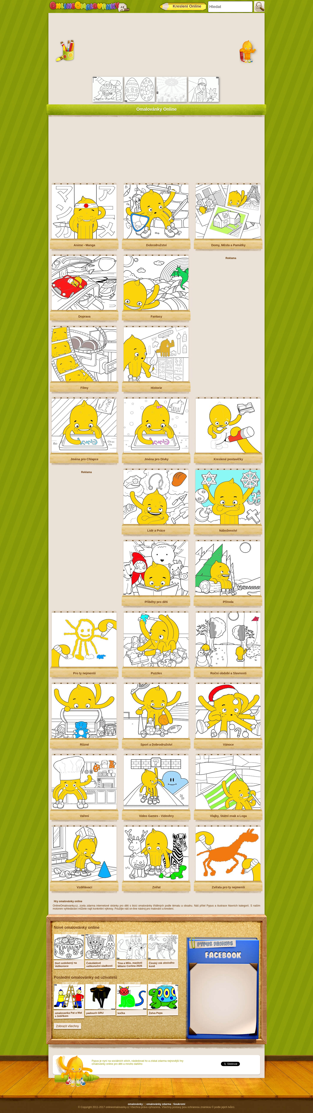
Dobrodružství (156, 245)
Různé (84, 744)
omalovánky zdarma (158, 1104)
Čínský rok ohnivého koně (161, 964)
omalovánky (135, 1104)
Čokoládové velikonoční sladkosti (99, 964)
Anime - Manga (84, 245)
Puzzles (156, 673)
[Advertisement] (156, 44)
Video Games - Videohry (156, 816)
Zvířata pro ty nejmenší (228, 887)
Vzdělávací (84, 887)
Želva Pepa (156, 1013)
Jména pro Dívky (156, 459)
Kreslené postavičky (228, 459)
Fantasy (156, 316)
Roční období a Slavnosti (228, 673)
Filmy (84, 388)
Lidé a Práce (156, 530)
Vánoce (228, 744)
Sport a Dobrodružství (156, 744)
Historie (156, 388)
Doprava (84, 316)
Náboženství (228, 530)
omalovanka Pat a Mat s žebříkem (68, 1014)
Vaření (84, 816)
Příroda (228, 602)
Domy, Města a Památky (228, 245)
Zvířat (156, 887)
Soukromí (179, 1104)
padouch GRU (95, 1013)
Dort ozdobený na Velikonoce (66, 964)
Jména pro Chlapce (84, 459)
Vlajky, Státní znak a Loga (228, 816)
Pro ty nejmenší (84, 673)
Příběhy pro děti (156, 602)
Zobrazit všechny (67, 1026)
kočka (121, 1013)
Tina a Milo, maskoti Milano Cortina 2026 (130, 964)
